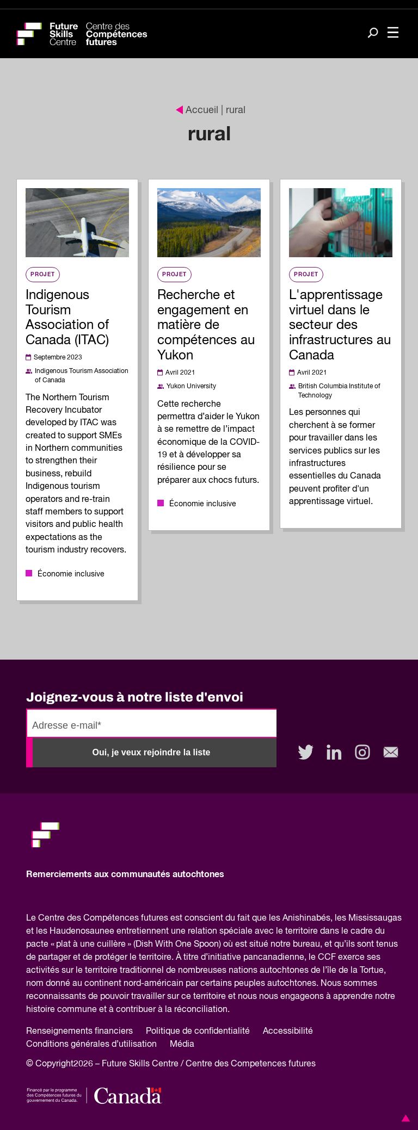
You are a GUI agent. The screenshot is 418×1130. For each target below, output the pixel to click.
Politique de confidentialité (198, 1031)
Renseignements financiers (79, 1031)
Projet (42, 274)
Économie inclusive (71, 574)
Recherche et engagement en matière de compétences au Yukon (206, 325)
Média (182, 1044)
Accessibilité (288, 1031)
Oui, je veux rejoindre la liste (152, 752)
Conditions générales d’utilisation (91, 1044)
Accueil (197, 110)
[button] (404, 1118)
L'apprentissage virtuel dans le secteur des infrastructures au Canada (340, 325)
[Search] (373, 34)
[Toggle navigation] (393, 33)
